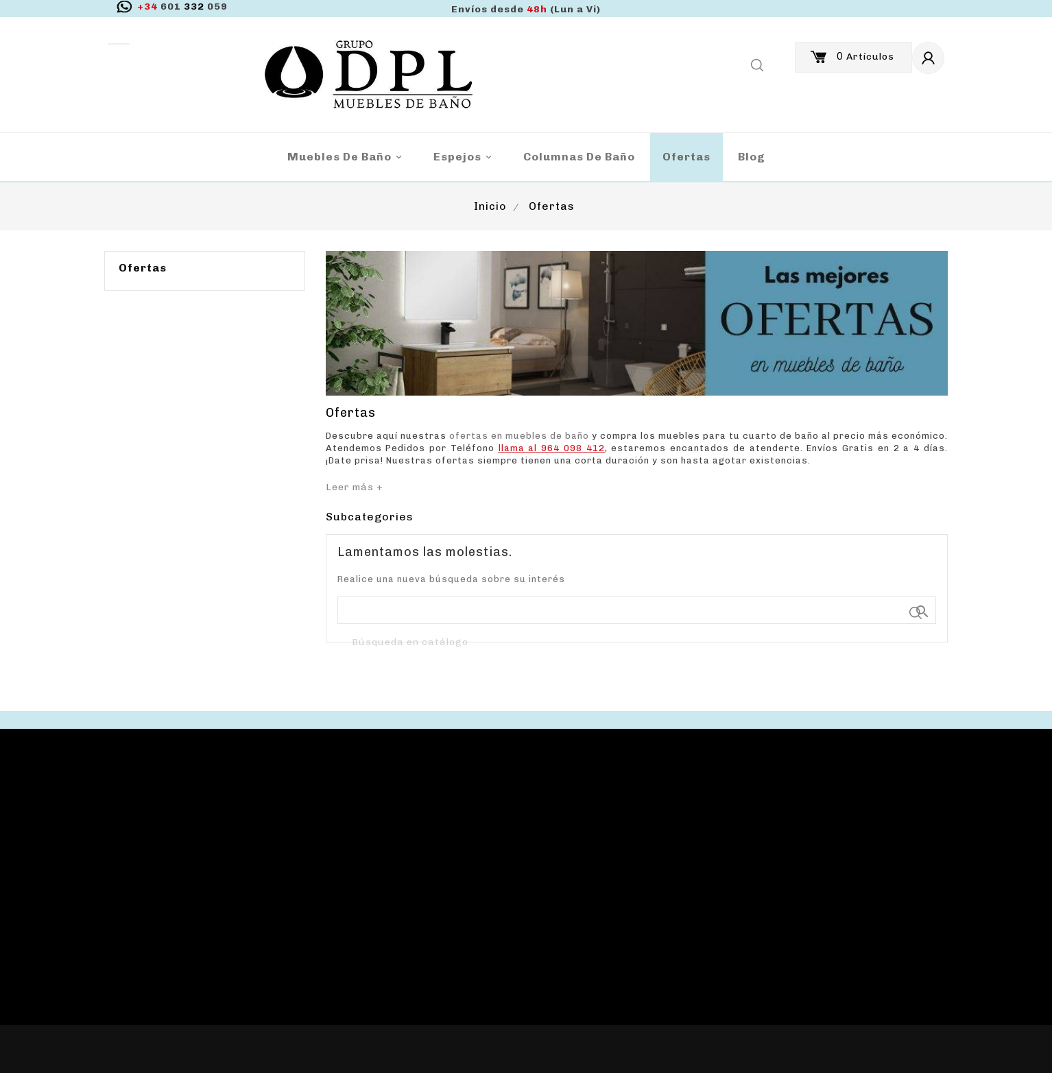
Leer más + (354, 487)
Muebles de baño (346, 157)
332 (182, 6)
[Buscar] (637, 643)
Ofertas (686, 156)
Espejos (464, 157)
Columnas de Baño (579, 156)
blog (751, 156)
